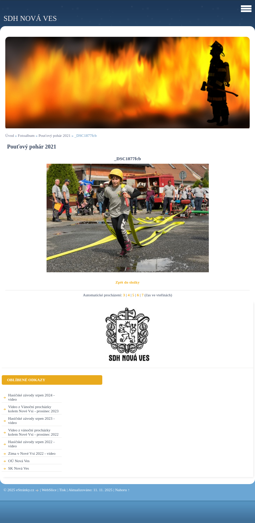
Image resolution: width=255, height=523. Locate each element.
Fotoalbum (26, 135)
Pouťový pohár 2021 (54, 135)
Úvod (9, 135)
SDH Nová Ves (30, 18)
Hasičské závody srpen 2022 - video (31, 444)
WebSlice (49, 490)
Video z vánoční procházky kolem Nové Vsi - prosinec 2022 (33, 432)
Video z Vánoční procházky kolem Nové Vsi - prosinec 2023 (33, 409)
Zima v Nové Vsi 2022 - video (31, 453)
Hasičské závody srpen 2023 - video (31, 420)
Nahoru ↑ (122, 490)
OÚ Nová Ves (19, 461)
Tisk (62, 490)
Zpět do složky (127, 282)
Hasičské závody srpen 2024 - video (31, 397)
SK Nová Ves (18, 468)
